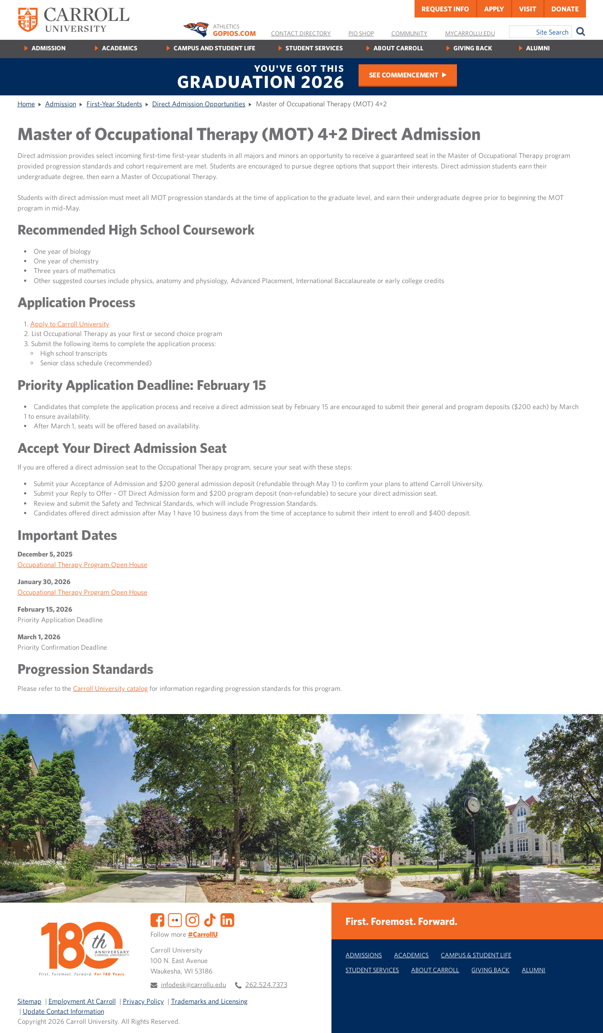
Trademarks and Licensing (209, 1001)
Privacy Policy (143, 1001)
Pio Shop (361, 33)
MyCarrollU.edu (470, 33)
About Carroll (398, 48)
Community (409, 33)
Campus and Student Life (214, 48)
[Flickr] (175, 919)
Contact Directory (301, 33)
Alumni (538, 48)
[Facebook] (157, 919)
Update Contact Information (63, 1011)
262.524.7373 (266, 984)
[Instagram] (192, 919)
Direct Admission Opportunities (198, 104)
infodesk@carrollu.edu (193, 984)
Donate (565, 9)
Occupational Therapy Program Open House (82, 564)
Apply (494, 9)
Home (26, 104)
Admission (48, 48)
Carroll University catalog (110, 688)
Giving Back (472, 48)
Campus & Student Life (476, 955)
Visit (528, 9)
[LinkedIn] (227, 919)
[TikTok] (210, 919)
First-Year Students (114, 104)
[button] (587, 1017)
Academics (119, 48)
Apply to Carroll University (69, 324)
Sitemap (29, 1001)
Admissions (363, 955)
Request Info (445, 9)
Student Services (314, 48)
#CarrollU (203, 934)
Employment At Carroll (82, 1001)
